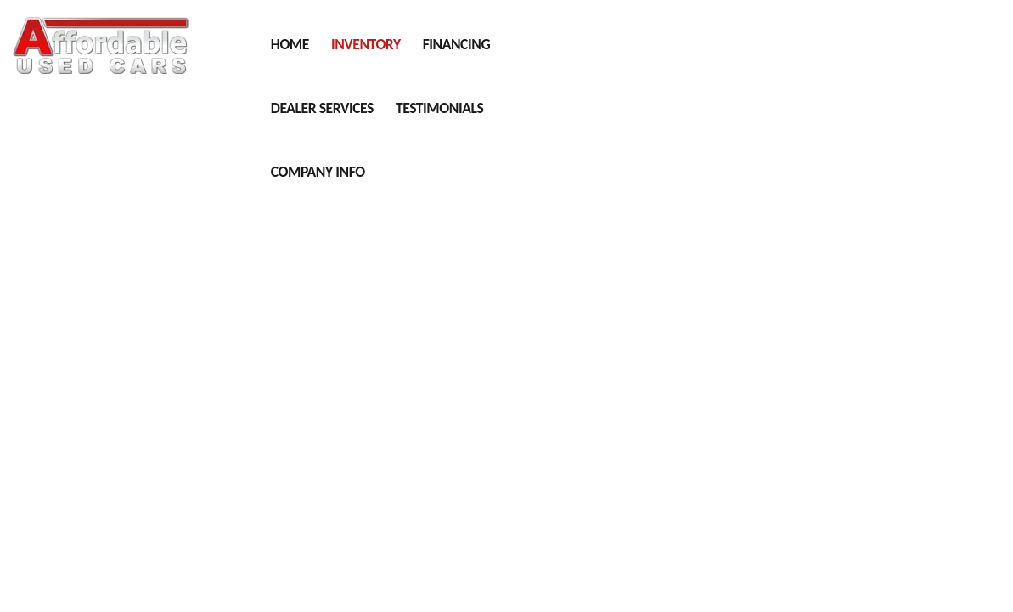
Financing (456, 44)
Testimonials (439, 108)
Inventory (366, 44)
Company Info (318, 171)
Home (290, 44)
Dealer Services (322, 108)
